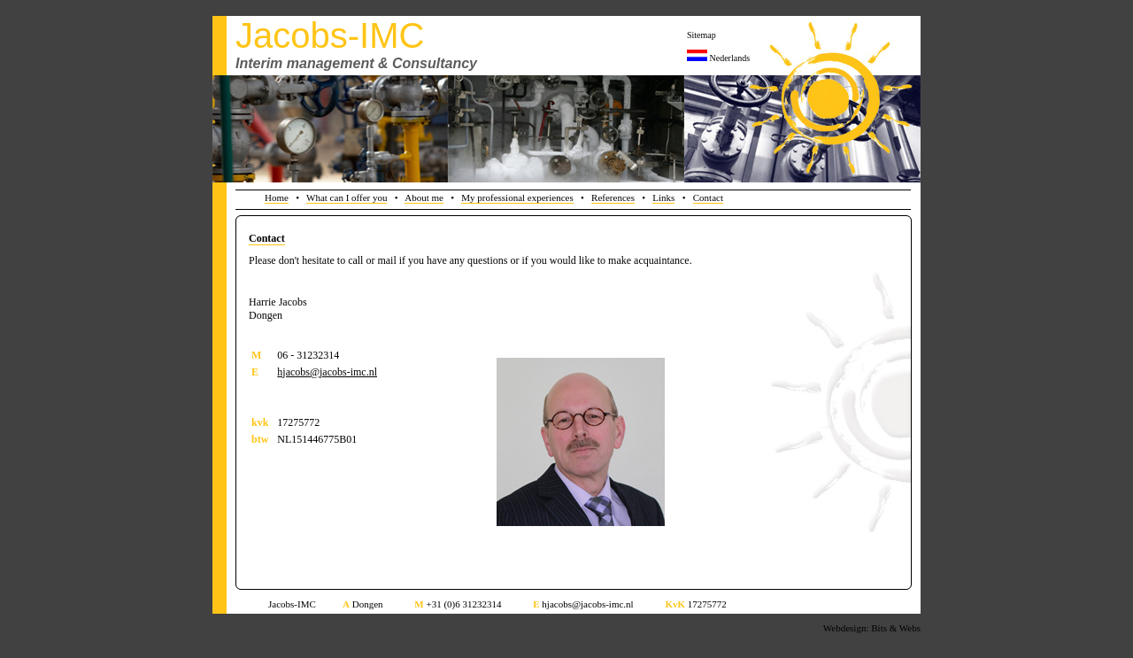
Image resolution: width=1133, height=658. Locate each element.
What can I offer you (346, 197)
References (613, 197)
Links (663, 197)
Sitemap (701, 35)
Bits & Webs (896, 628)
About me (424, 197)
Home (277, 197)
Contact (708, 197)
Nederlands (730, 58)
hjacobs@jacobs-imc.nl (327, 372)
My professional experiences (517, 197)
